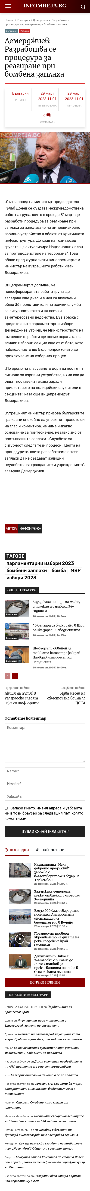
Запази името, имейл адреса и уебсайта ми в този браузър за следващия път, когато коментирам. (44, 813)
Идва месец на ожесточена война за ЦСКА (66, 698)
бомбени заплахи (26, 570)
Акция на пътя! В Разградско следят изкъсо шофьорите (22, 698)
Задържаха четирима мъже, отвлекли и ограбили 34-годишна (56, 606)
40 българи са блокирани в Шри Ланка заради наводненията (58, 627)
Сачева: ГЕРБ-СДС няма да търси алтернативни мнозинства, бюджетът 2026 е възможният (43, 1088)
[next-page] (15, 676)
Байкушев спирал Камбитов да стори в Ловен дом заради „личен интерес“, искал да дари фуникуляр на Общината (45, 1162)
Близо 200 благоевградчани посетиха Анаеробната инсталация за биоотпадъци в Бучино (56, 916)
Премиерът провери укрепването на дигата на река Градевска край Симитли (56, 939)
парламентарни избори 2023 (40, 563)
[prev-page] (7, 676)
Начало (9, 20)
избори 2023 (21, 577)
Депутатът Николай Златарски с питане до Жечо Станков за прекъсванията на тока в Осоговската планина (56, 964)
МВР (76, 570)
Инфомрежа (30, 529)
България (23, 20)
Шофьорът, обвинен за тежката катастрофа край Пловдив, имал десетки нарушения (56, 655)
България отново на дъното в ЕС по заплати (44, 1075)
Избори (24, 31)
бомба (59, 570)
